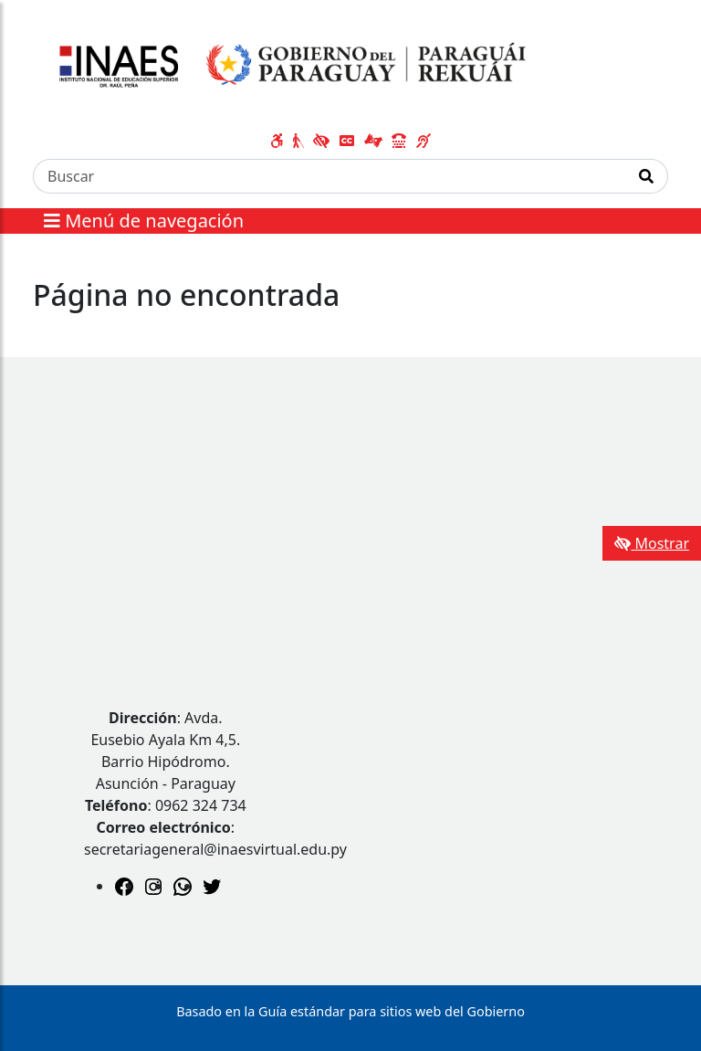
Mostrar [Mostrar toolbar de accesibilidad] (651, 543)
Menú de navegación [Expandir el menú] (144, 220)
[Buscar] (329, 176)
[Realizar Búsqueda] (646, 176)
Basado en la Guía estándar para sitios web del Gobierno (350, 1011)
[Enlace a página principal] (287, 67)
